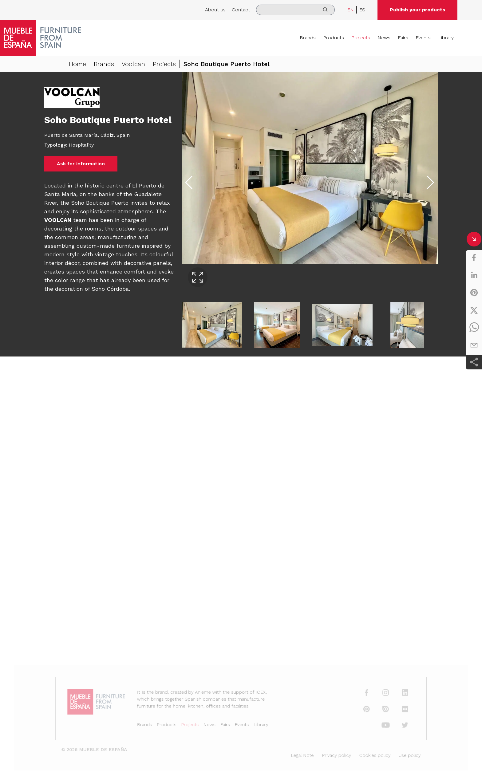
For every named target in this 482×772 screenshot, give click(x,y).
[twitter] (474, 310)
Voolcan (133, 64)
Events (423, 38)
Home (77, 64)
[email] (474, 345)
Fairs (403, 38)
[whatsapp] (474, 327)
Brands (308, 38)
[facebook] (474, 257)
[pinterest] (474, 292)
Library (446, 38)
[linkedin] (474, 275)
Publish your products (417, 10)
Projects (360, 38)
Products (333, 38)
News (383, 38)
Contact (241, 10)
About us (215, 10)
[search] (295, 10)
